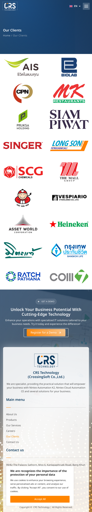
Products (11, 420)
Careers (10, 431)
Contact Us (12, 442)
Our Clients (12, 436)
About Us (11, 414)
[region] (40, 486)
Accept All (40, 499)
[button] (86, 6)
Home (6, 35)
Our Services (13, 425)
